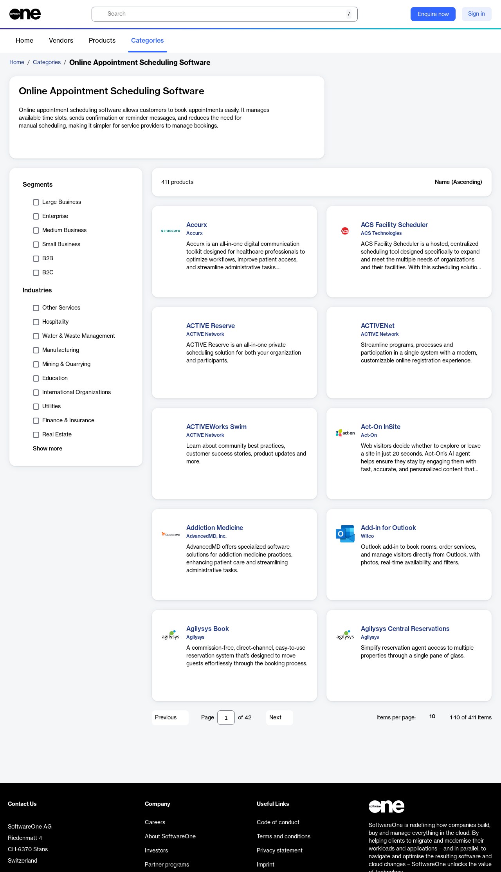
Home (24, 41)
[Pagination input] (226, 717)
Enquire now (433, 14)
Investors (156, 851)
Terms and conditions (283, 837)
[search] (225, 14)
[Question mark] (399, 14)
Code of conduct (278, 822)
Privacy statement (280, 851)
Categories (147, 41)
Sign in (476, 14)
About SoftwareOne (170, 837)
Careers (155, 822)
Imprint (265, 865)
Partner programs (167, 865)
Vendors (61, 41)
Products (102, 41)
